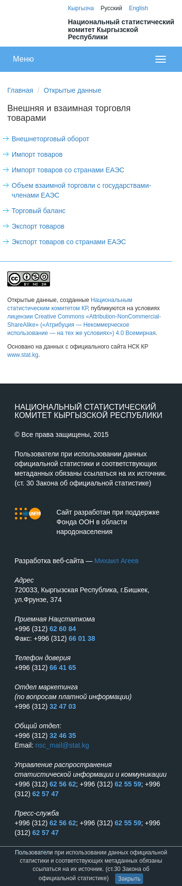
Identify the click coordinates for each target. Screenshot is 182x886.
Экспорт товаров (38, 226)
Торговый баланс (39, 211)
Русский (111, 8)
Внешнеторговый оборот (50, 139)
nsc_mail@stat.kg (62, 745)
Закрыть (129, 878)
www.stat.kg (22, 354)
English (138, 8)
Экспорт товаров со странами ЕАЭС (69, 242)
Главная (20, 90)
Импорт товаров (37, 154)
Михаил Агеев (117, 561)
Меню (23, 59)
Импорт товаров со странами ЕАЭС (68, 170)
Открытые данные (72, 90)
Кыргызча (81, 8)
